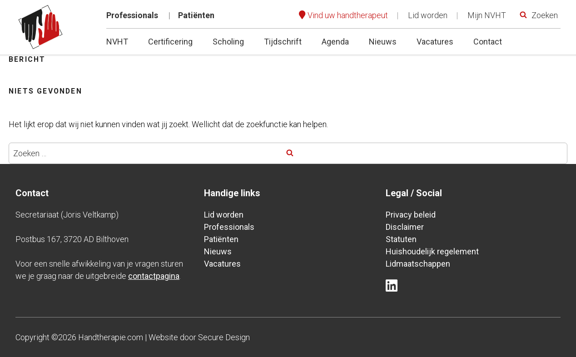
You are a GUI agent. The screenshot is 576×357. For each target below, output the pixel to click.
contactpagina (153, 276)
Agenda (335, 41)
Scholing (228, 41)
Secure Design (224, 337)
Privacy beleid (411, 214)
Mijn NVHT (486, 15)
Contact (487, 41)
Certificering (170, 41)
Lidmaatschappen (418, 263)
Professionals (132, 15)
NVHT (117, 41)
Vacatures (435, 41)
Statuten (401, 239)
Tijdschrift (283, 41)
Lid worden (427, 15)
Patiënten (196, 15)
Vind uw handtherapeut (348, 15)
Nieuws (383, 41)
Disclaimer (405, 227)
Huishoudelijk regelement (432, 251)
